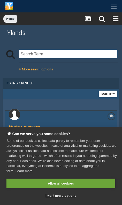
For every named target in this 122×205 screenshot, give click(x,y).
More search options (36, 69)
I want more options (60, 195)
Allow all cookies (61, 183)
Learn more (24, 171)
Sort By (108, 93)
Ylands (16, 32)
